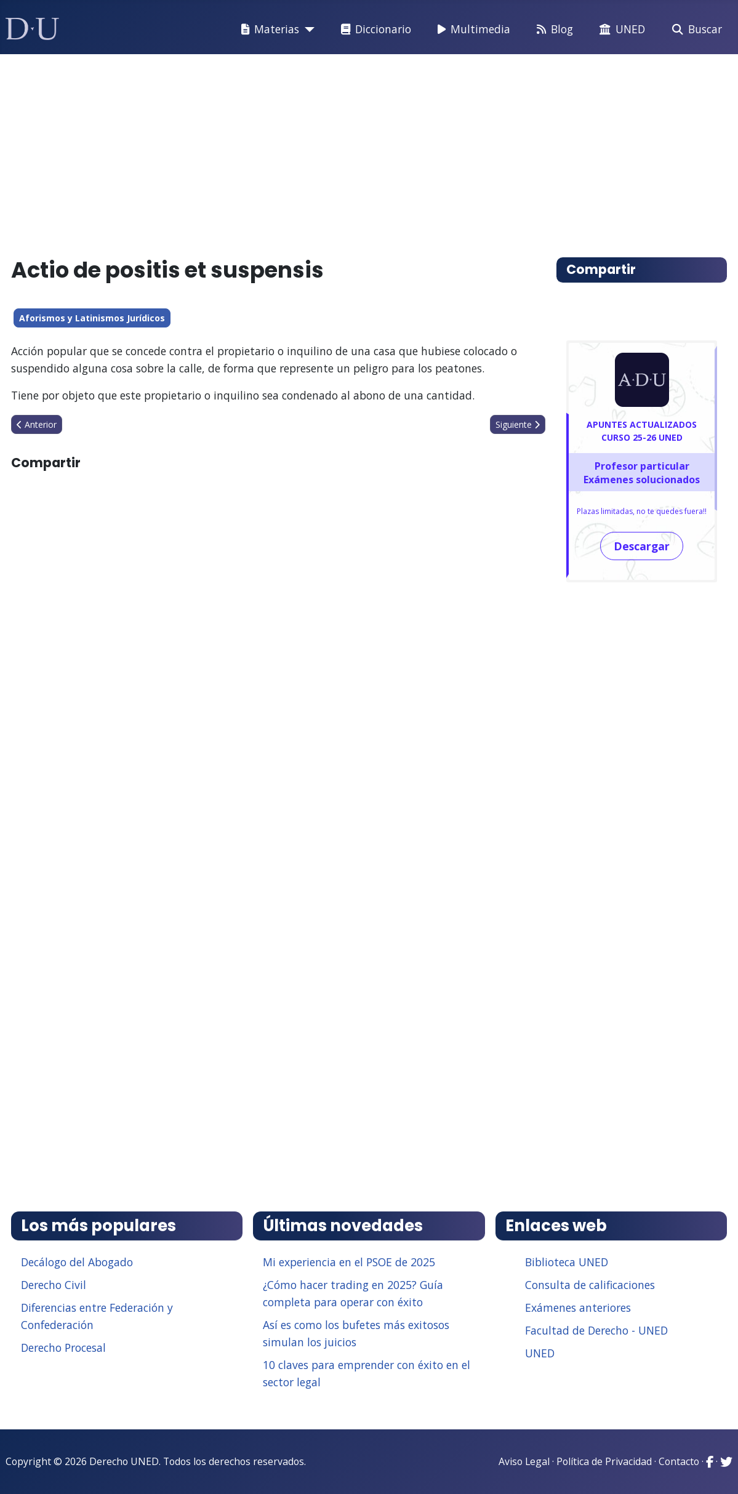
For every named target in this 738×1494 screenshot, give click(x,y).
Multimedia (471, 29)
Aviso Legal (524, 1461)
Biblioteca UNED (566, 1262)
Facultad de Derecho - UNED (596, 1330)
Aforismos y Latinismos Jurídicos (92, 318)
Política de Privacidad (604, 1461)
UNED (620, 29)
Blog (552, 29)
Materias (267, 29)
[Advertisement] (369, 150)
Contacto (679, 1461)
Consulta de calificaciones (590, 1284)
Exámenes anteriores (578, 1307)
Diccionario (373, 29)
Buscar (694, 29)
